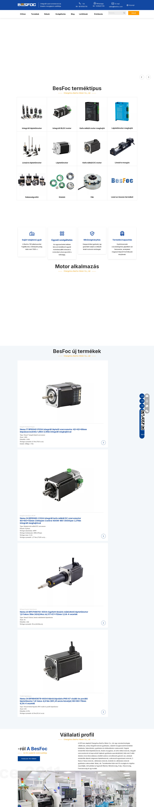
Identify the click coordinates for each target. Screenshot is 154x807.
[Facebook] (113, 784)
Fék (82, 772)
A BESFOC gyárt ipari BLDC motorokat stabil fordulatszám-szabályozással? (51, 716)
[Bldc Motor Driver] (92, 112)
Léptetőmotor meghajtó (69, 775)
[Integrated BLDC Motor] (62, 112)
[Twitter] (122, 784)
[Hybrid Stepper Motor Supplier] (87, 560)
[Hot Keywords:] (124, 13)
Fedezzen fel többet (28, 450)
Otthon (100, 758)
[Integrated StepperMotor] (32, 112)
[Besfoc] (122, 181)
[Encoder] (62, 181)
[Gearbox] (32, 181)
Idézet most (133, 13)
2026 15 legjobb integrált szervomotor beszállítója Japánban (126, 660)
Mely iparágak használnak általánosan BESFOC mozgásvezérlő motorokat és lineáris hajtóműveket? (61, 741)
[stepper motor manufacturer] (26, 775)
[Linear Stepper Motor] (32, 147)
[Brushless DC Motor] (92, 147)
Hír (99, 771)
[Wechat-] (44, 775)
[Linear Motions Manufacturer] (122, 146)
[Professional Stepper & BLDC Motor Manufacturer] (77, 495)
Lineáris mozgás (66, 766)
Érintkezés (101, 774)
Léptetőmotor (85, 759)
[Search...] (115, 13)
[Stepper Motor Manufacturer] (62, 147)
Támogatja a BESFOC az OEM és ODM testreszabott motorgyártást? (48, 724)
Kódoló (83, 769)
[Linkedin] (117, 784)
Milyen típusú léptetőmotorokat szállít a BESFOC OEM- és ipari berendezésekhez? (54, 712)
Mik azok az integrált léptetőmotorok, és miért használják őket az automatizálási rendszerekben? (60, 720)
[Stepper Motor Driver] (122, 112)
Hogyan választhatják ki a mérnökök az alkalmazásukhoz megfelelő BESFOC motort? (54, 745)
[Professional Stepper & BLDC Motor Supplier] (27, 560)
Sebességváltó (86, 766)
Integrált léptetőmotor (68, 759)
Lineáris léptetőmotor (68, 778)
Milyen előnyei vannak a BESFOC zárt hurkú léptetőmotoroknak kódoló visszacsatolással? (57, 733)
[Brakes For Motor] (92, 181)
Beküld (118, 778)
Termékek (101, 762)
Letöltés (100, 768)
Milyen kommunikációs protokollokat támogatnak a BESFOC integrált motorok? (52, 737)
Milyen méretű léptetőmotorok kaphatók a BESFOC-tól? (43, 728)
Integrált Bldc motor (67, 763)
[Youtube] (127, 784)
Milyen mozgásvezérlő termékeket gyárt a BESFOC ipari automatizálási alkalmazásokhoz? (57, 707)
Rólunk (100, 765)
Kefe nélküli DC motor (88, 763)
